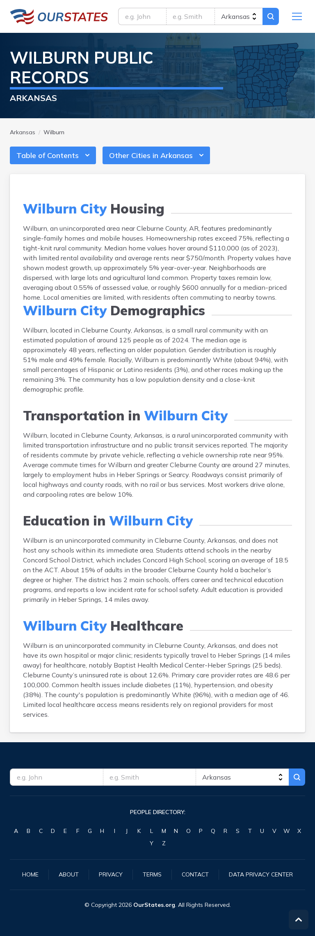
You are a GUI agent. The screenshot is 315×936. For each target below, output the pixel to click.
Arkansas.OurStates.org (59, 16)
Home (30, 874)
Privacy (111, 874)
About (69, 874)
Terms (152, 874)
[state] (238, 16)
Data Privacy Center (261, 874)
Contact (195, 874)
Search (270, 16)
